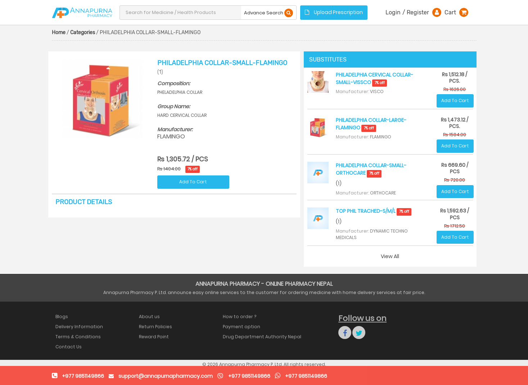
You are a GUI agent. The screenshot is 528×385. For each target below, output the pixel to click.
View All (390, 256)
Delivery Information (79, 327)
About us (149, 316)
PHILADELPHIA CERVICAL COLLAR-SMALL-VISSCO (374, 78)
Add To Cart (193, 182)
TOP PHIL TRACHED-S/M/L (373, 211)
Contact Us (68, 347)
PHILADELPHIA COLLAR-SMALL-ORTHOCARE (371, 169)
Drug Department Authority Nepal (262, 337)
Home (59, 32)
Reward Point (154, 337)
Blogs (61, 316)
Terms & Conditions (78, 337)
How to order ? (239, 316)
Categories (82, 32)
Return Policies (155, 327)
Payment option (241, 327)
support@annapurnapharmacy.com (165, 376)
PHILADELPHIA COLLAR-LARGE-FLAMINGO (371, 124)
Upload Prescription (334, 12)
